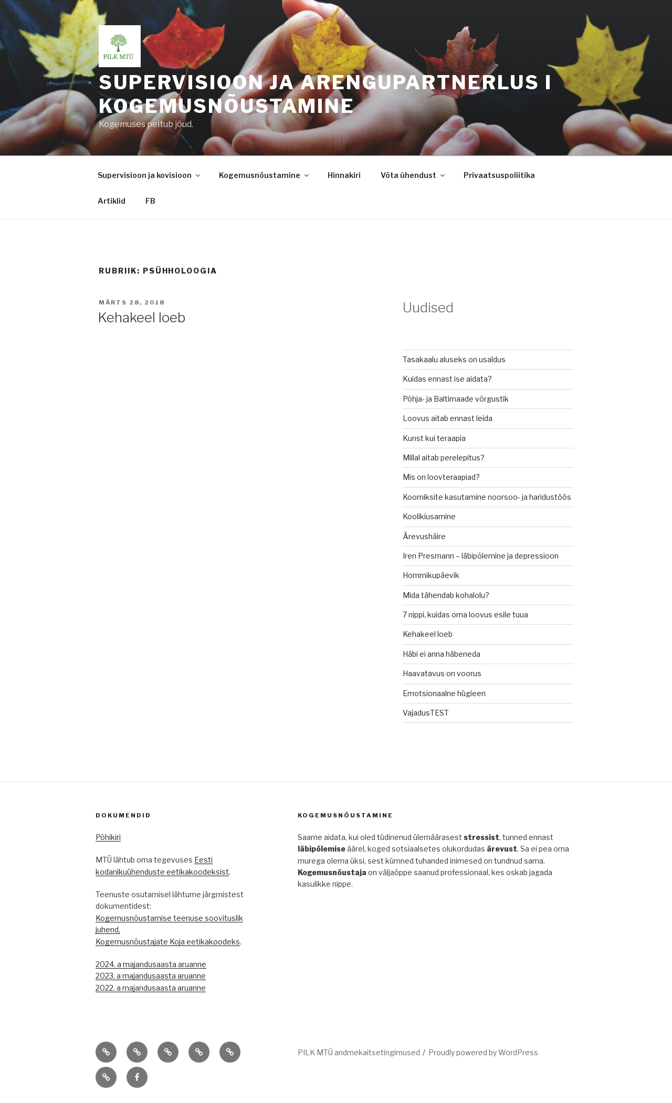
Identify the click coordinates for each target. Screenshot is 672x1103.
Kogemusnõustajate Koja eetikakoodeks (168, 941)
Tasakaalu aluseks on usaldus (454, 359)
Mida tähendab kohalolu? (446, 595)
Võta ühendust (413, 175)
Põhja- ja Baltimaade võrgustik (456, 398)
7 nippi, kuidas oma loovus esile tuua (465, 614)
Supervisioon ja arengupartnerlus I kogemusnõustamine (325, 94)
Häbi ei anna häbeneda (441, 653)
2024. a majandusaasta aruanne (151, 964)
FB (150, 200)
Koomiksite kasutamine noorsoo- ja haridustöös (487, 496)
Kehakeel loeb (141, 317)
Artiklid (111, 200)
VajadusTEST (426, 712)
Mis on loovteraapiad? (441, 476)
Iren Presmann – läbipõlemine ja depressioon (481, 555)
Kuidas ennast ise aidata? (447, 378)
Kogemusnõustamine (264, 175)
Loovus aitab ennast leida (447, 418)
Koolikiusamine (429, 516)
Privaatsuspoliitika (499, 175)
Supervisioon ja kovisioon (150, 175)
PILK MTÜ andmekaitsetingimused (359, 1052)
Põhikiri (108, 837)
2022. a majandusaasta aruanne (151, 987)
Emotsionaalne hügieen (444, 693)
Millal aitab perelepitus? (444, 457)
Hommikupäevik (431, 575)
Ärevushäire (424, 536)
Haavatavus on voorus (442, 673)
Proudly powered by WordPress (483, 1052)
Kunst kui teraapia (434, 438)
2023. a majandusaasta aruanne (151, 975)
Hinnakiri (344, 175)
